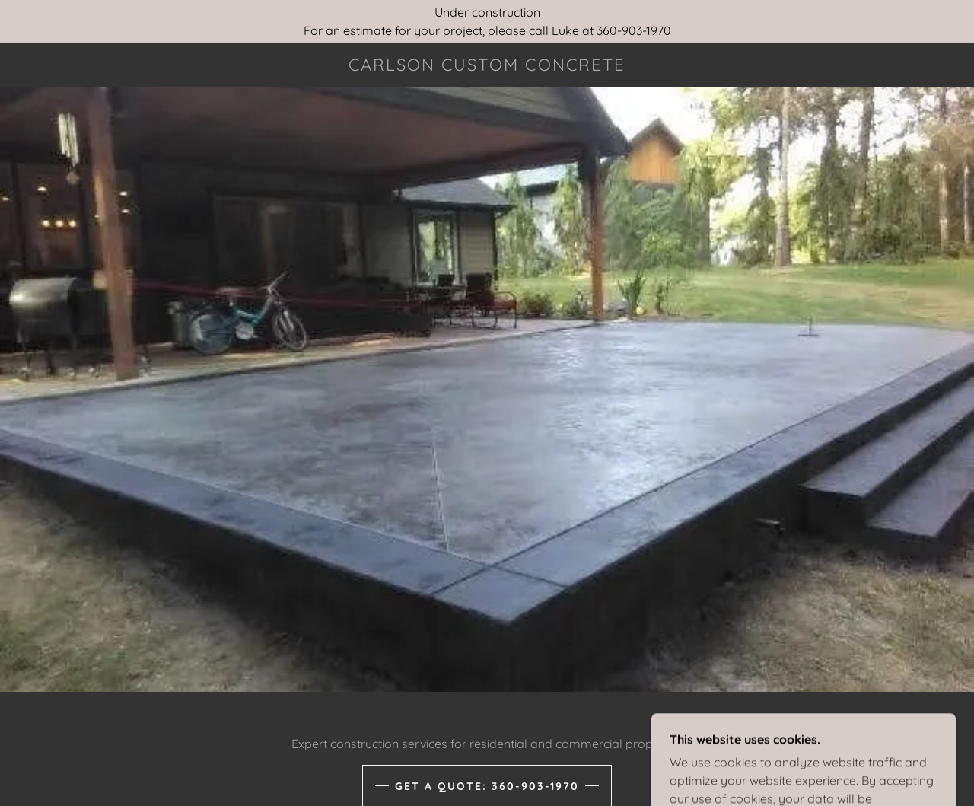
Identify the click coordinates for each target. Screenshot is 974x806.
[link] (487, 66)
